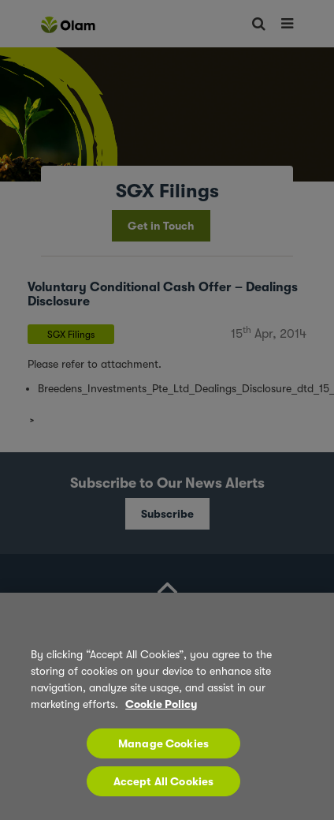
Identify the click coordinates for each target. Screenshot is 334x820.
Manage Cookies (163, 743)
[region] (167, 706)
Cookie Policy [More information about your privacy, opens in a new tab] (161, 704)
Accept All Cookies (163, 781)
